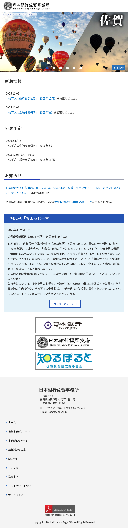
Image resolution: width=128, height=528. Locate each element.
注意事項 (13, 476)
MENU (117, 6)
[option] (64, 42)
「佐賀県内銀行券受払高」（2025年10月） (31, 98)
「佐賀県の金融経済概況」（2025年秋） (30, 112)
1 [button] (47, 68)
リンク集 (13, 468)
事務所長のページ (18, 440)
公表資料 (13, 458)
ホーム (12, 422)
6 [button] (81, 68)
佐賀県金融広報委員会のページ (73, 202)
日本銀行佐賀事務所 (59, 389)
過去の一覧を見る (64, 304)
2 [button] (54, 68)
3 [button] (60, 68)
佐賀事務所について (19, 431)
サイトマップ (15, 495)
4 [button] (67, 68)
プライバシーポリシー (20, 485)
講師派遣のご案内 (18, 449)
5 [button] (74, 68)
